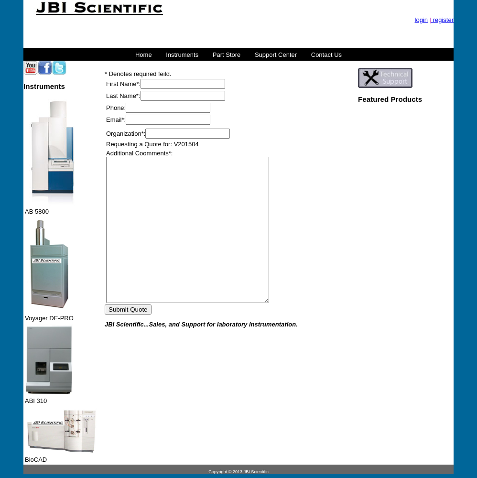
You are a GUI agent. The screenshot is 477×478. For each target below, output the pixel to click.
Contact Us (326, 54)
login (421, 19)
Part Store (227, 54)
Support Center (276, 54)
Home (143, 54)
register (442, 19)
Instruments (182, 54)
